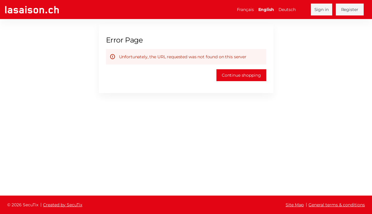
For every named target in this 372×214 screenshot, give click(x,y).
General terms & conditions (336, 204)
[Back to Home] (32, 9)
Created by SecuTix (62, 204)
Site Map (295, 204)
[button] (241, 75)
